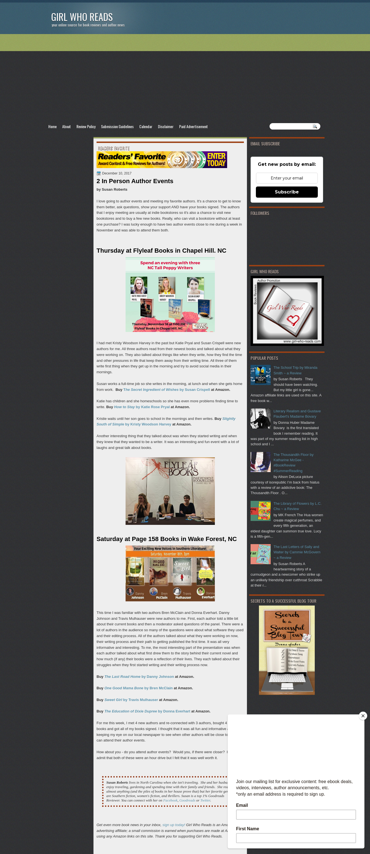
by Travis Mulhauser (131, 700)
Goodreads (187, 800)
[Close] (363, 716)
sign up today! (173, 825)
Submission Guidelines (117, 126)
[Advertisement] (185, 78)
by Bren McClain (138, 688)
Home (52, 126)
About (66, 126)
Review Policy (85, 126)
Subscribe (287, 192)
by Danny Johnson (139, 676)
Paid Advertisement (193, 126)
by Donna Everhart (147, 711)
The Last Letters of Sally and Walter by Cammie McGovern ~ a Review (296, 552)
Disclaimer (166, 126)
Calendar (145, 126)
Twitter (205, 800)
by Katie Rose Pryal (142, 407)
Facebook (170, 800)
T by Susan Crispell (166, 389)
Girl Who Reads (82, 16)
